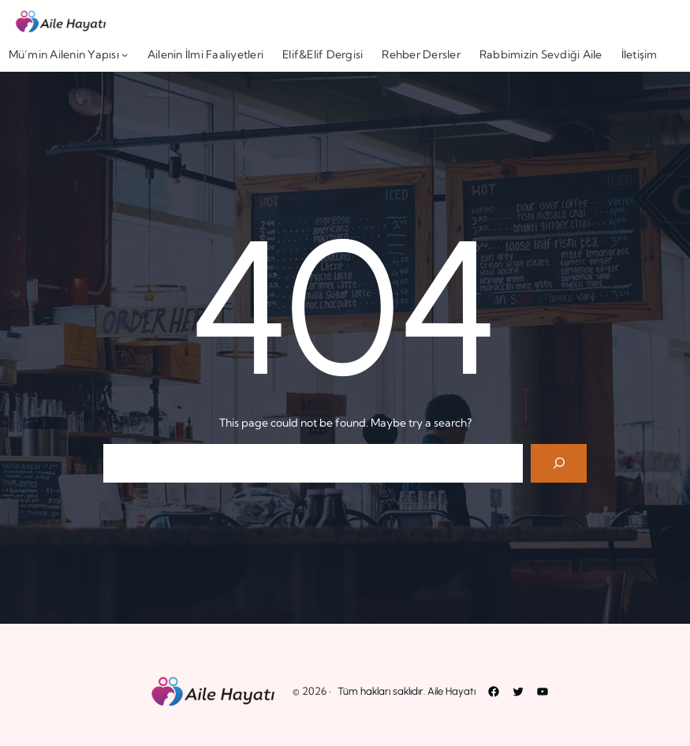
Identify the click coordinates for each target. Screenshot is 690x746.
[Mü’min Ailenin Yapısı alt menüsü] (124, 54)
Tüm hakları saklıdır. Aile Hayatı (407, 691)
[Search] (559, 463)
